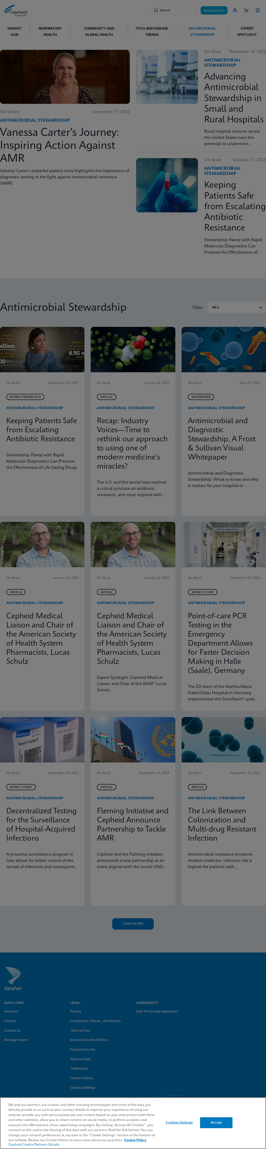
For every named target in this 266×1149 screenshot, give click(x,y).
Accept (216, 1122)
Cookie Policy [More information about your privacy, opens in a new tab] (135, 1140)
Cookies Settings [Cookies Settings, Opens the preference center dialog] (179, 1122)
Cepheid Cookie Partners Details (33, 1144)
